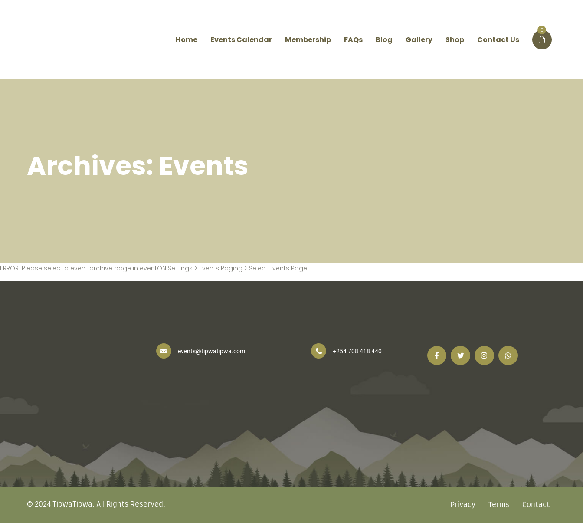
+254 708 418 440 (357, 351)
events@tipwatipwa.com (211, 351)
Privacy (462, 504)
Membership (308, 40)
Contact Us (498, 40)
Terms (498, 504)
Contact (536, 504)
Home (186, 40)
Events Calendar (241, 40)
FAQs (353, 40)
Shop (454, 40)
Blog (384, 40)
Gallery (419, 40)
